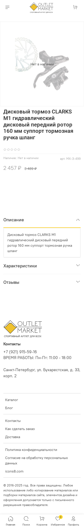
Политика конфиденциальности (31, 449)
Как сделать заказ (20, 428)
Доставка (12, 437)
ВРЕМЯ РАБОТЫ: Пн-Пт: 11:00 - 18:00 (37, 357)
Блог (9, 408)
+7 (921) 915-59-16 (20, 351)
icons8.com (14, 471)
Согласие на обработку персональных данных (36, 460)
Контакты (13, 420)
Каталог (11, 399)
